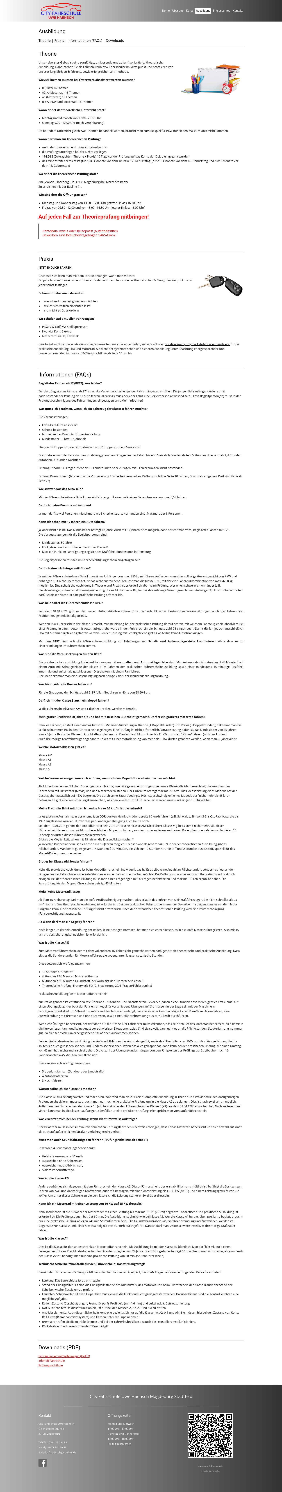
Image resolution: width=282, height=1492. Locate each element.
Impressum (203, 1466)
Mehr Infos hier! (132, 400)
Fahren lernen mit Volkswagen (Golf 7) (64, 1356)
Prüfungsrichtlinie (50, 1365)
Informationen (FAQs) (85, 40)
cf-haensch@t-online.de (61, 1452)
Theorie (44, 40)
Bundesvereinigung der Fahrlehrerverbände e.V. (197, 344)
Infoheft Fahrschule (51, 1361)
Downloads (115, 40)
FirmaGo (216, 1471)
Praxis (59, 40)
